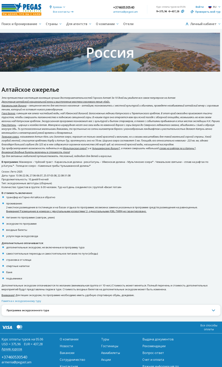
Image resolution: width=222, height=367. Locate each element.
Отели (128, 24)
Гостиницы (109, 346)
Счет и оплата (153, 359)
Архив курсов (12, 349)
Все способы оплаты (208, 327)
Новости (66, 346)
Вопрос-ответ (153, 353)
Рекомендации (154, 346)
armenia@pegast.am (125, 11)
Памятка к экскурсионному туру (21, 301)
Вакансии (67, 353)
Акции (106, 359)
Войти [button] (200, 7)
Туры (105, 339)
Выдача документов (158, 339)
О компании (69, 339)
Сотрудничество (72, 359)
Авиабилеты (110, 353)
